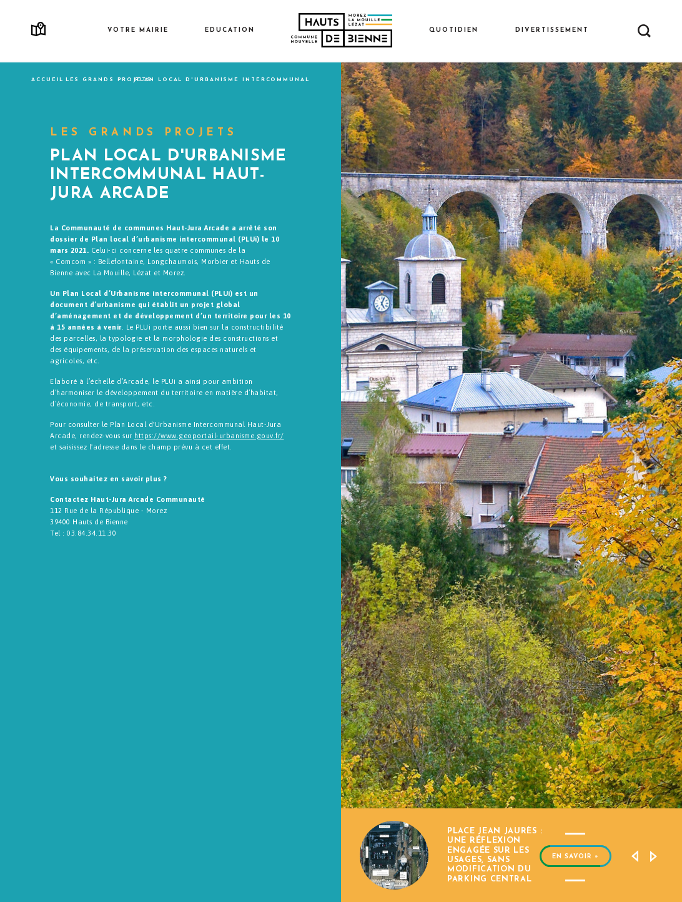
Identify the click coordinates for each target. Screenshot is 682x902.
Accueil (47, 79)
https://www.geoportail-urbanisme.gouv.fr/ (209, 435)
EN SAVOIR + (575, 849)
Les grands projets (109, 79)
